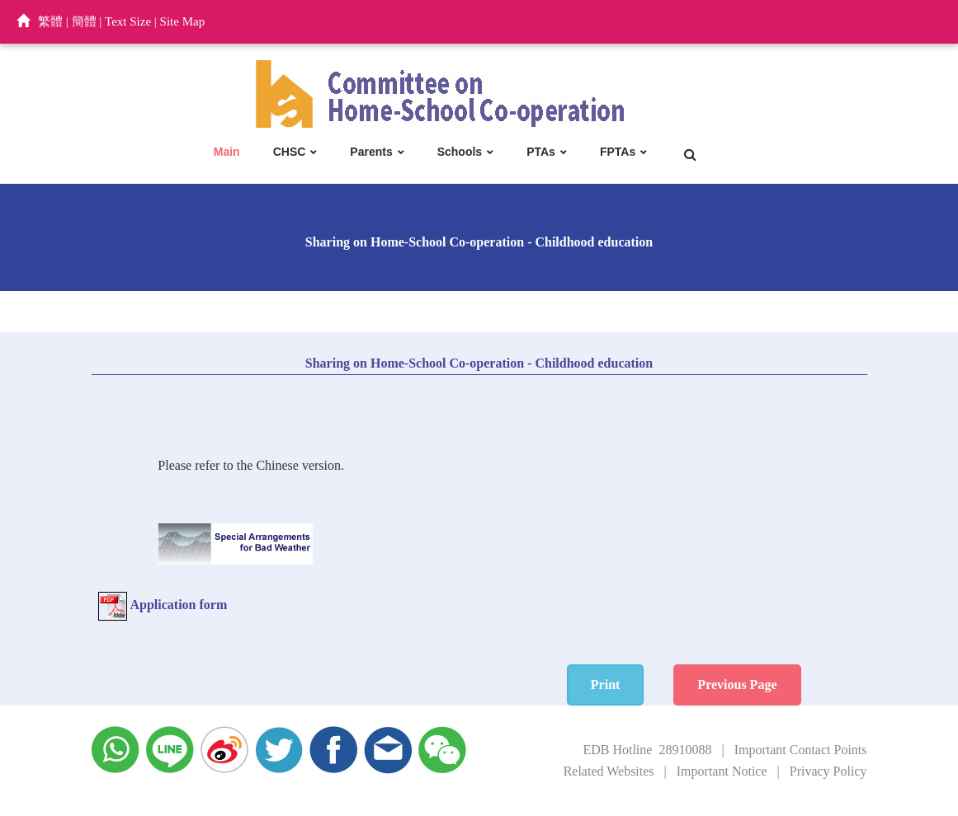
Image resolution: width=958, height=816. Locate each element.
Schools (459, 151)
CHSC (289, 151)
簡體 (84, 21)
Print (606, 685)
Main (227, 151)
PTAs (540, 151)
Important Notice (722, 771)
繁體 (50, 21)
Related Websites (609, 771)
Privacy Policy (828, 771)
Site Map (182, 21)
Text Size (128, 21)
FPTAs (617, 151)
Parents (371, 151)
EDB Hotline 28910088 (647, 750)
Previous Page (736, 685)
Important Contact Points (800, 750)
